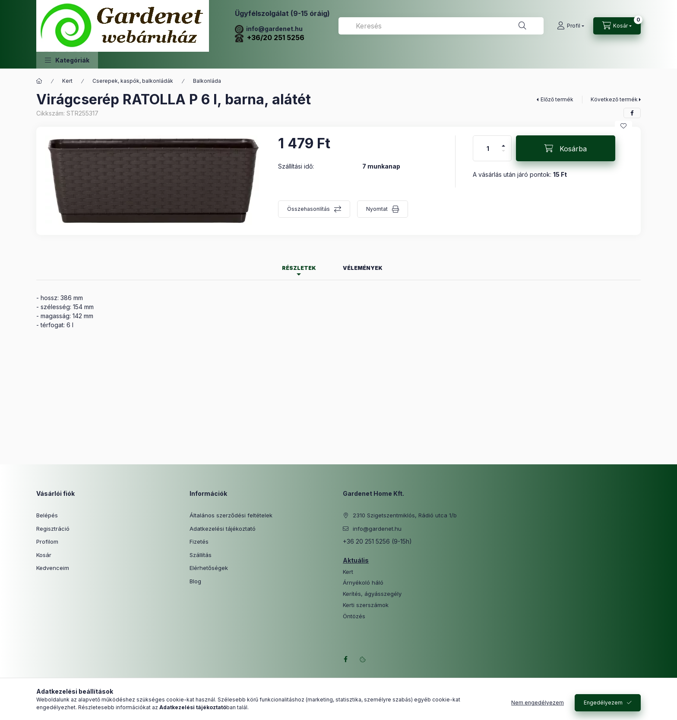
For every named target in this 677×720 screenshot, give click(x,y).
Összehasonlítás (308, 209)
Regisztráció (53, 528)
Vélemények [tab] (363, 268)
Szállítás (201, 554)
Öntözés (354, 616)
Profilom (47, 541)
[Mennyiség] (488, 148)
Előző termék (557, 99)
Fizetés (199, 541)
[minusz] (503, 154)
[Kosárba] (565, 148)
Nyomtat (377, 209)
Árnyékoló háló (363, 582)
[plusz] (503, 142)
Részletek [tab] (299, 268)
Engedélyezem (603, 702)
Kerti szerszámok (366, 605)
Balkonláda (207, 81)
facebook (345, 659)
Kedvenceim (52, 567)
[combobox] (441, 25)
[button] (67, 60)
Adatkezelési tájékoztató (223, 528)
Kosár (43, 554)
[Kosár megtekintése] (617, 25)
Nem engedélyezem (537, 702)
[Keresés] (522, 26)
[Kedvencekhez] (623, 126)
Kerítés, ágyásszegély (372, 594)
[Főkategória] (39, 81)
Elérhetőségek (209, 567)
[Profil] (570, 25)
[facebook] (632, 113)
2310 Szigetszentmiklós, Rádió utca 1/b (405, 515)
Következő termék (614, 99)
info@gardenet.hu (269, 28)
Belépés (47, 515)
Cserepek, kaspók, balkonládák (132, 81)
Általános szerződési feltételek (231, 515)
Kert (67, 81)
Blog (195, 581)
